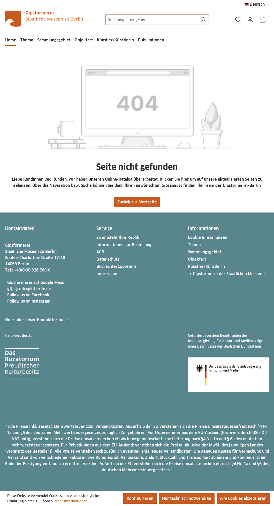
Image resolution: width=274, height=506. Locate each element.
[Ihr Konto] (250, 19)
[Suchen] (203, 19)
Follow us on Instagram (28, 301)
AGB (100, 252)
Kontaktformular (52, 319)
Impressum (106, 273)
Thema (194, 244)
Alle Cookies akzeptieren (243, 498)
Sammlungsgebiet (204, 252)
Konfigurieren (140, 498)
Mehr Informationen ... (73, 501)
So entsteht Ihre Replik (117, 237)
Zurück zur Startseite (137, 202)
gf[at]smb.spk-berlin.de (29, 288)
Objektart (197, 259)
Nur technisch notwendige (186, 498)
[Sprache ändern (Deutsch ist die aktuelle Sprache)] (257, 4)
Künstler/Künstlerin (206, 266)
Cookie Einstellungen (207, 237)
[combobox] (151, 19)
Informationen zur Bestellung (123, 244)
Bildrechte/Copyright (116, 266)
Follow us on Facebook (28, 294)
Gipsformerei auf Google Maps (35, 282)
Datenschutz (107, 259)
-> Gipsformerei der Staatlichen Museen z (226, 273)
